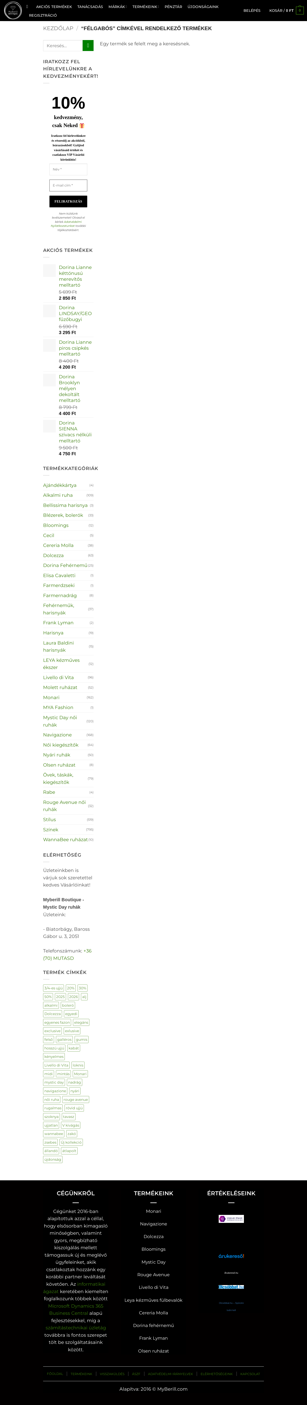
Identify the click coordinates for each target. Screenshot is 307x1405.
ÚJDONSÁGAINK (203, 6)
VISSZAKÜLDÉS (112, 1374)
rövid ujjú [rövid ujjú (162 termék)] (74, 1108)
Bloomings (56, 525)
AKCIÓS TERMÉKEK (54, 6)
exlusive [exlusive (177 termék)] (72, 1031)
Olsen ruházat (59, 765)
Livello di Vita (58, 677)
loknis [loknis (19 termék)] (78, 1065)
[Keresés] (28, 6)
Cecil (48, 535)
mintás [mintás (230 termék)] (63, 1074)
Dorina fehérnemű (153, 1325)
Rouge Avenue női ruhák (64, 805)
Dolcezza (53, 555)
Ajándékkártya (60, 485)
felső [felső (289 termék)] (48, 1039)
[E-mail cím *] (68, 185)
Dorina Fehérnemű (65, 565)
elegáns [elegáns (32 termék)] (81, 1022)
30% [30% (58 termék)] (82, 988)
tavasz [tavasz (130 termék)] (68, 1116)
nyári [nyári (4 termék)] (74, 1091)
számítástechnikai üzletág (76, 1327)
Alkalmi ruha (58, 495)
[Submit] (88, 45)
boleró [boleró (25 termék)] (68, 1005)
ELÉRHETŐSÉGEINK (217, 1374)
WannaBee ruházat (65, 839)
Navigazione (57, 734)
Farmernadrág (60, 595)
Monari (51, 697)
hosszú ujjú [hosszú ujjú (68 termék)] (54, 1048)
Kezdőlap (58, 28)
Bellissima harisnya (65, 505)
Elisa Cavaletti (59, 575)
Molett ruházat (60, 687)
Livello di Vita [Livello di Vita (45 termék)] (56, 1065)
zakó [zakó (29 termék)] (71, 1133)
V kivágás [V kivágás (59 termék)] (70, 1125)
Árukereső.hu (231, 1273)
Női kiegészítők (60, 745)
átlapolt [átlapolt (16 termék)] (69, 1150)
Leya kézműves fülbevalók (153, 1300)
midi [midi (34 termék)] (48, 1074)
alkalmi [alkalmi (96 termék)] (51, 1005)
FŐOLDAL (55, 1374)
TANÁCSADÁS (90, 6)
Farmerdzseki (59, 585)
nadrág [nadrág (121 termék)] (74, 1082)
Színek (50, 829)
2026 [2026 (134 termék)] (73, 996)
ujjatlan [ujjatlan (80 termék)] (51, 1125)
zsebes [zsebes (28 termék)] (50, 1142)
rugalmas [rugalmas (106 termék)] (52, 1108)
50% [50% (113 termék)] (48, 996)
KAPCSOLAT (250, 1374)
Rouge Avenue (153, 1274)
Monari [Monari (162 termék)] (80, 1074)
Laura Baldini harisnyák (58, 646)
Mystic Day (153, 1262)
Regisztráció (43, 15)
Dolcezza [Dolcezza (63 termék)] (52, 1013)
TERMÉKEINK (81, 1374)
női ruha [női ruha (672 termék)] (51, 1099)
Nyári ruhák (56, 755)
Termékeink (145, 6)
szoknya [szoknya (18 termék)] (51, 1116)
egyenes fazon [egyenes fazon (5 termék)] (57, 1022)
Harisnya (53, 632)
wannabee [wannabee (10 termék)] (53, 1133)
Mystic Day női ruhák (60, 721)
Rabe (49, 792)
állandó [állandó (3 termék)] (51, 1150)
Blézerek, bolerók (63, 515)
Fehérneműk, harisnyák (58, 609)
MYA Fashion (58, 707)
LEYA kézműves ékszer (61, 663)
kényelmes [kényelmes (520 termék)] (54, 1056)
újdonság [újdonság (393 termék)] (52, 1159)
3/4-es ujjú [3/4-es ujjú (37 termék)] (53, 988)
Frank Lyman (58, 622)
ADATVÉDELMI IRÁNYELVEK (170, 1374)
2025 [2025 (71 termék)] (60, 996)
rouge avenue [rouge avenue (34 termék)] (76, 1099)
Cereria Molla (58, 545)
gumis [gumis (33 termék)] (81, 1039)
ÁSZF (136, 1374)
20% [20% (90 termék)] (70, 988)
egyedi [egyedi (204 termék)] (71, 1013)
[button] (252, 10)
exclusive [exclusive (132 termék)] (52, 1031)
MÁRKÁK (118, 6)
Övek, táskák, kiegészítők (58, 778)
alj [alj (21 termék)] (84, 996)
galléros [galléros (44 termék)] (64, 1039)
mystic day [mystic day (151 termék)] (54, 1082)
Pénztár (173, 6)
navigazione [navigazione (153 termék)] (55, 1091)
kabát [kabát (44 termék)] (74, 1048)
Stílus (49, 819)
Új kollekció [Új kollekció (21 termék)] (71, 1142)
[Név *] (68, 169)
